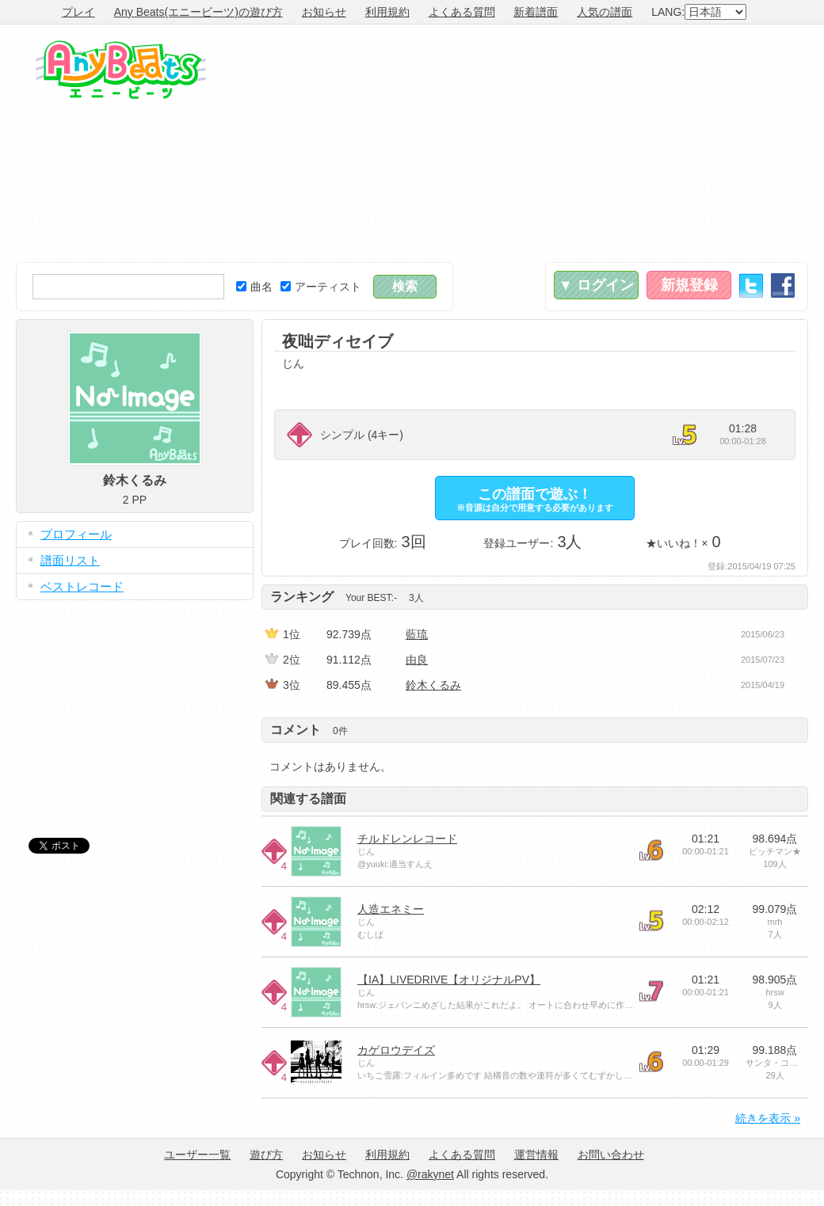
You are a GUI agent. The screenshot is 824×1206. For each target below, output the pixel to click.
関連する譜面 (308, 798)
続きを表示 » (767, 1118)
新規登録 (689, 285)
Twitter (751, 285)
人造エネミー (390, 909)
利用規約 (387, 12)
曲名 (254, 286)
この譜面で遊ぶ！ (534, 499)
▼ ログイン (596, 285)
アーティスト (320, 286)
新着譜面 (535, 12)
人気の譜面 (604, 12)
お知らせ (324, 12)
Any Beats (121, 69)
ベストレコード (82, 586)
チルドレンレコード (407, 838)
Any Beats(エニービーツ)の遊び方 (198, 12)
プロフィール (76, 534)
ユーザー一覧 (197, 1154)
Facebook (783, 285)
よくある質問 (462, 12)
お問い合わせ (611, 1154)
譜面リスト (70, 560)
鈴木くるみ (433, 685)
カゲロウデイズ (396, 1050)
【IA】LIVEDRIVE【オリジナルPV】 (448, 979)
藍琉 (417, 634)
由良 (417, 659)
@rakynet (430, 1174)
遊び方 (266, 1154)
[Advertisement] (656, 143)
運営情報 (536, 1154)
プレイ (78, 12)
